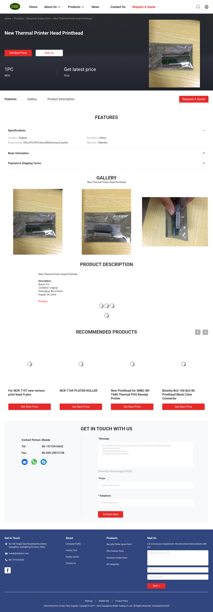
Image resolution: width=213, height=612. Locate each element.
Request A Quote (193, 99)
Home (8, 18)
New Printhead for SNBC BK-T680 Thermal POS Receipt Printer (130, 394)
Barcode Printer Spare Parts (119, 544)
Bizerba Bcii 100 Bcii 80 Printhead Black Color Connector (178, 394)
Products (19, 18)
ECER (166, 606)
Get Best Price (18, 52)
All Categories (112, 564)
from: (102, 478)
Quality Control (72, 557)
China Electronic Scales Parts (57, 606)
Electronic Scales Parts (38, 18)
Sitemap (89, 601)
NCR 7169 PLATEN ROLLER (78, 390)
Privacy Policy (121, 601)
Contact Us (71, 563)
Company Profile (73, 544)
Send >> (156, 586)
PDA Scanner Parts (115, 551)
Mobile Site (104, 601)
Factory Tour (71, 550)
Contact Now (110, 514)
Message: (104, 438)
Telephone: (105, 495)
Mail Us (49, 52)
